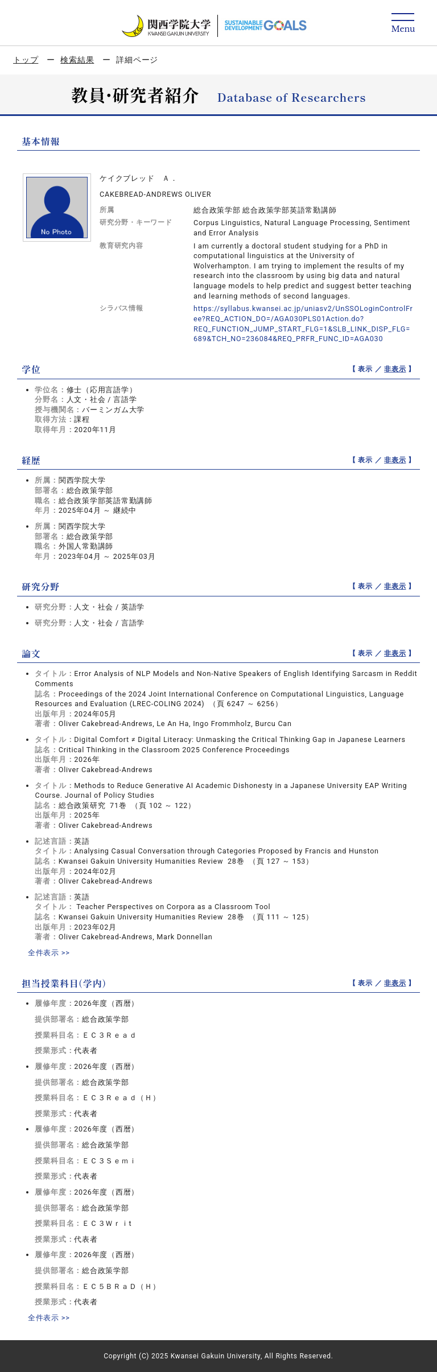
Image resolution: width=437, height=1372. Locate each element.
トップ (25, 59)
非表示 (395, 369)
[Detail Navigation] (403, 24)
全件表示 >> (49, 952)
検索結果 (77, 59)
